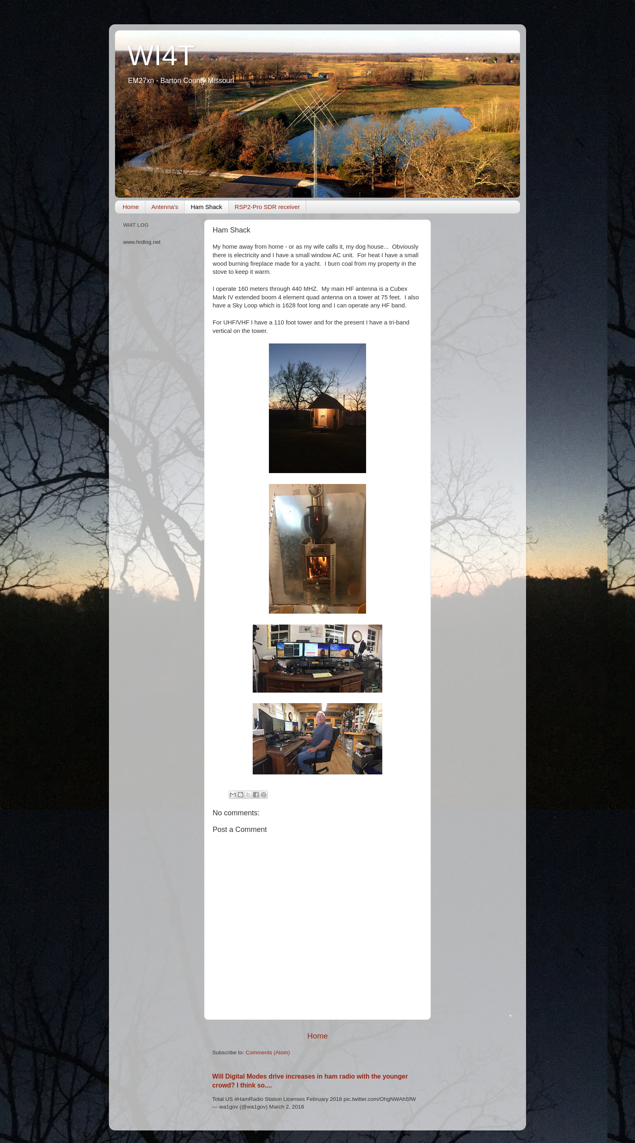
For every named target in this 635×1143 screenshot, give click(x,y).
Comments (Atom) (268, 1052)
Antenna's (164, 206)
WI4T (161, 55)
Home (131, 206)
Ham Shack (206, 206)
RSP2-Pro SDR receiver (267, 206)
